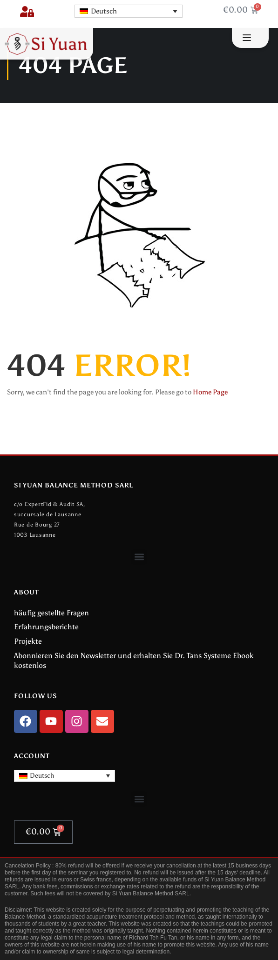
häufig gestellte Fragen (51, 612)
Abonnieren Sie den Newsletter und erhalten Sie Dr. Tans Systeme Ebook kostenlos (134, 660)
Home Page (210, 392)
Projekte (28, 641)
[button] (139, 557)
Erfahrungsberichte (46, 626)
